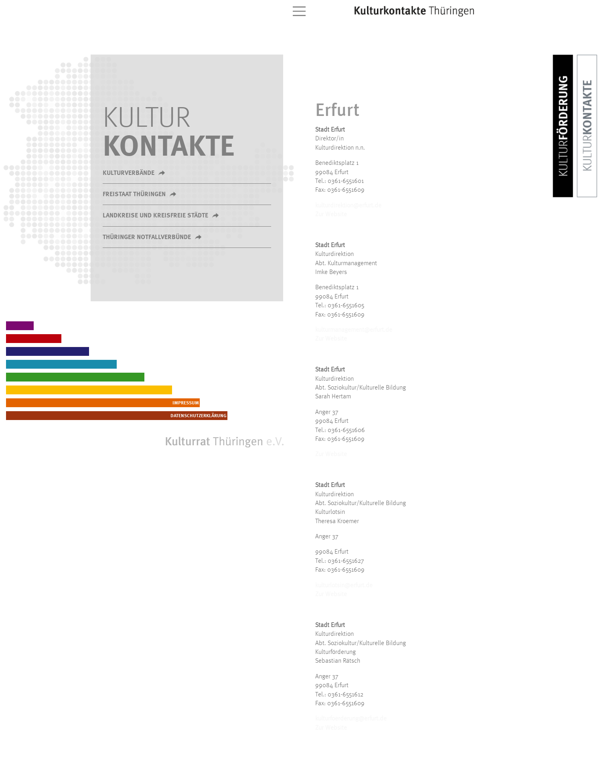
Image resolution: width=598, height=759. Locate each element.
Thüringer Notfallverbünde (147, 237)
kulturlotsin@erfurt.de (344, 585)
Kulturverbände (128, 173)
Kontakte (588, 126)
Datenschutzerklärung (254, 416)
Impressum (268, 403)
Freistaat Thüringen (134, 194)
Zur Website (331, 214)
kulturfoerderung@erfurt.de (351, 719)
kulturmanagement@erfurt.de (353, 330)
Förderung (564, 126)
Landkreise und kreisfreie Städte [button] (155, 216)
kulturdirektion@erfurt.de (348, 206)
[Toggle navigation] (299, 11)
